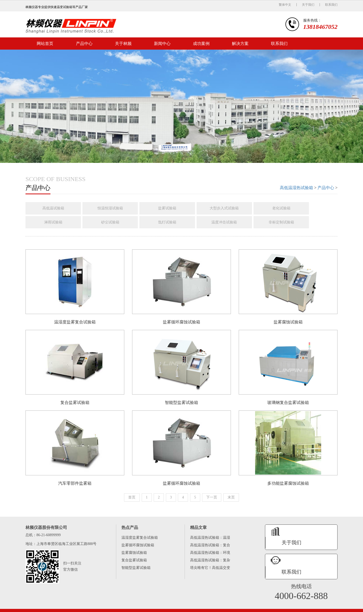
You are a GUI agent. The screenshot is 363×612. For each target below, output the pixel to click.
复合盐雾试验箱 (134, 563)
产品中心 (84, 43)
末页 (231, 500)
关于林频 (123, 43)
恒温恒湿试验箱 (113, 208)
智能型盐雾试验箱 (136, 570)
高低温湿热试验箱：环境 (210, 555)
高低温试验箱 (54, 208)
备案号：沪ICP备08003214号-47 (284, 605)
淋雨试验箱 (54, 222)
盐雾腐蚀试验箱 (134, 555)
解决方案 (240, 43)
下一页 (211, 500)
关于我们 (308, 4)
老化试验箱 (289, 208)
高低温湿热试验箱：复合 (210, 548)
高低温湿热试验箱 (296, 187)
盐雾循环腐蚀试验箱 (137, 548)
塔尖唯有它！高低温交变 (210, 570)
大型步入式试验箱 (230, 208)
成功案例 (201, 43)
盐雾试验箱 (172, 208)
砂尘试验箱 (113, 222)
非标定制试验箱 (289, 222)
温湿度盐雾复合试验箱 (139, 540)
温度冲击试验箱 (230, 222)
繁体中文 (285, 4)
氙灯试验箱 (172, 222)
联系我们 (331, 4)
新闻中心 (162, 43)
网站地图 (312, 605)
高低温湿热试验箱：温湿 (210, 540)
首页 (131, 500)
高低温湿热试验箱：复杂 (210, 563)
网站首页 (45, 43)
